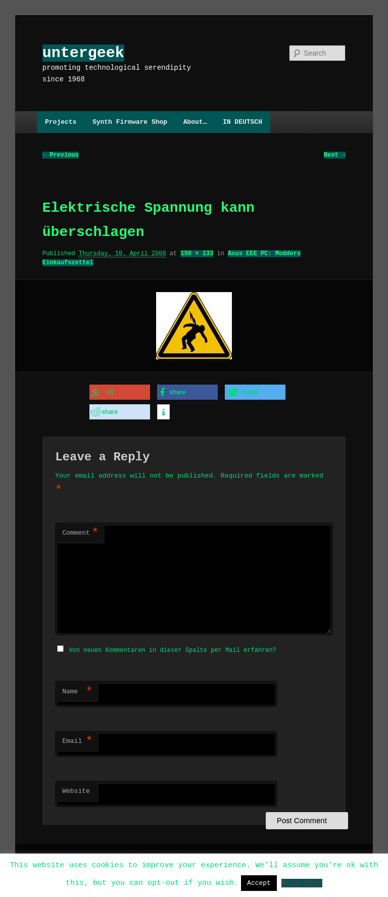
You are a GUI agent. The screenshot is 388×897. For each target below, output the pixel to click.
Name (77, 688)
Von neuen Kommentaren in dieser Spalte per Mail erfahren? (172, 647)
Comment (80, 531)
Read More (301, 882)
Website (76, 788)
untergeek (83, 52)
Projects (60, 121)
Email (77, 738)
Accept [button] (259, 882)
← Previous (60, 155)
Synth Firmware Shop (129, 121)
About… (195, 121)
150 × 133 (196, 254)
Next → (335, 155)
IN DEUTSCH (242, 121)
